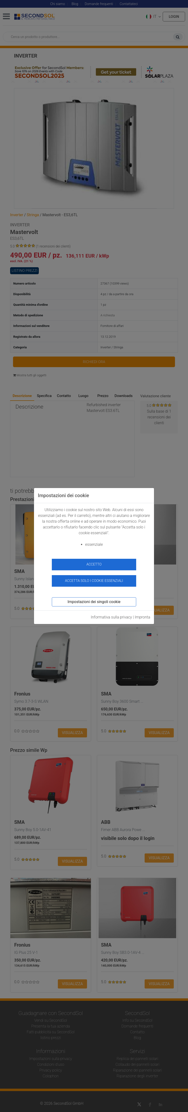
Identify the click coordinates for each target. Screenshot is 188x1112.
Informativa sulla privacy (111, 617)
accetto (94, 564)
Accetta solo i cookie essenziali (94, 581)
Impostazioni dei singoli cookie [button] (94, 601)
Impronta (142, 617)
